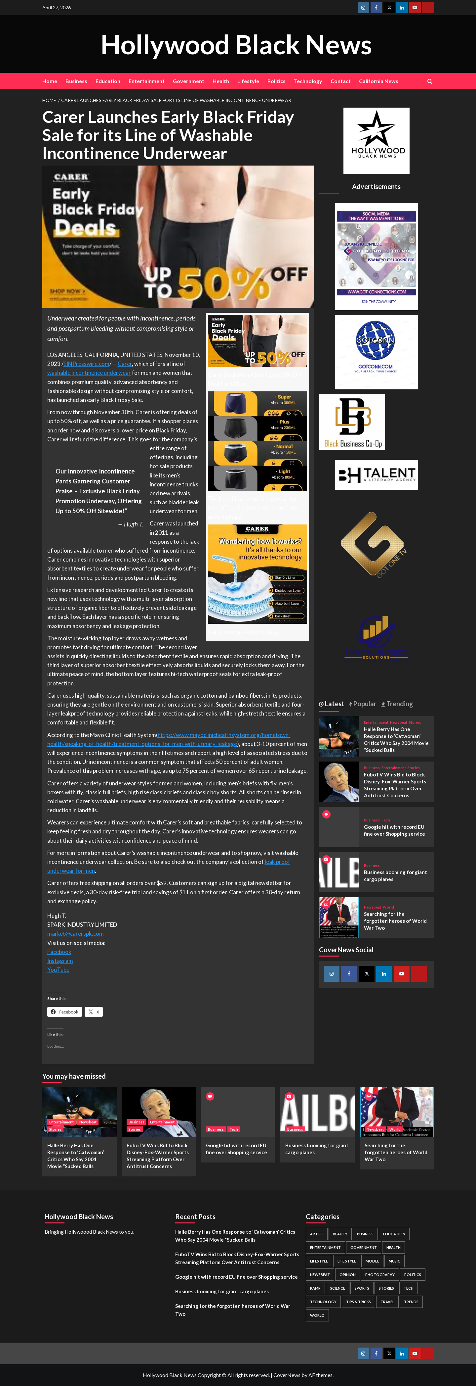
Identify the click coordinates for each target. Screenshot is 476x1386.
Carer (125, 363)
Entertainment (147, 81)
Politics (276, 81)
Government (188, 81)
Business (76, 81)
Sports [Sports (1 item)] (362, 1288)
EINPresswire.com (86, 363)
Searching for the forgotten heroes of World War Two (395, 921)
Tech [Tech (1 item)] (409, 1288)
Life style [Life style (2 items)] (346, 1261)
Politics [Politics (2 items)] (412, 1274)
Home (49, 81)
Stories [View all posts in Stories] (415, 722)
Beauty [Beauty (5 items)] (340, 1234)
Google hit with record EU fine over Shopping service (236, 1277)
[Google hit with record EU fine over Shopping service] (238, 1112)
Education (108, 81)
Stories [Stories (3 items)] (386, 1288)
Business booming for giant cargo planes (222, 1291)
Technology (308, 81)
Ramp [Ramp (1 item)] (315, 1288)
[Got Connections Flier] (376, 256)
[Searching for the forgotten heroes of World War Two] (339, 917)
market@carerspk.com (75, 933)
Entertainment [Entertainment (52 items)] (325, 1247)
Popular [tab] (364, 704)
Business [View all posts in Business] (372, 767)
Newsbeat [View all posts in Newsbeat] (398, 722)
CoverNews (286, 1375)
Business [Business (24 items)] (365, 1234)
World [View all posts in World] (388, 907)
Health (221, 81)
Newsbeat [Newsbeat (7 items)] (320, 1274)
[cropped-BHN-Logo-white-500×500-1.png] (376, 140)
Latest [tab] (334, 704)
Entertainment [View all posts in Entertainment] (376, 722)
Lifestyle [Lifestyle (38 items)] (319, 1261)
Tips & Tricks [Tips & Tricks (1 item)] (358, 1302)
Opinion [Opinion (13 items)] (347, 1274)
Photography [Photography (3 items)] (380, 1274)
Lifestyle (248, 81)
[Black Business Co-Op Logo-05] (352, 421)
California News (378, 81)
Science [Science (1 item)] (337, 1288)
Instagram (60, 960)
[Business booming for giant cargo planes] (339, 871)
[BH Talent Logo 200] (376, 474)
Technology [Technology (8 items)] (323, 1302)
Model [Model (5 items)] (372, 1261)
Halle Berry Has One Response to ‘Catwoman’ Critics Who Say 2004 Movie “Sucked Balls (235, 1236)
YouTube (58, 969)
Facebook (59, 951)
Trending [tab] (399, 704)
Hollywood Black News (236, 43)
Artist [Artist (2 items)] (316, 1234)
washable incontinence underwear (89, 372)
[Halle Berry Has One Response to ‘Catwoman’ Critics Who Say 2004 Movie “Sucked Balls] (339, 735)
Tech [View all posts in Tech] (385, 820)
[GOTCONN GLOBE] (376, 351)
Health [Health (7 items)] (393, 1247)
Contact (341, 81)
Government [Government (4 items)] (363, 1247)
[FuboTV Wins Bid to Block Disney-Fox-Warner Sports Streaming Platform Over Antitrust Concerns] (339, 781)
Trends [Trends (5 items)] (411, 1302)
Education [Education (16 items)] (394, 1234)
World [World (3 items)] (317, 1315)
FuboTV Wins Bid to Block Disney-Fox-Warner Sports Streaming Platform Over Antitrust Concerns (237, 1258)
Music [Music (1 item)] (394, 1261)
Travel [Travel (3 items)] (387, 1302)
